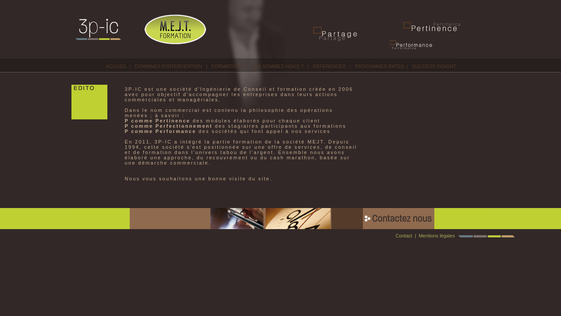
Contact (403, 235)
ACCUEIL (116, 66)
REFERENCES (329, 66)
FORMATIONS (227, 66)
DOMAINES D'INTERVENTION (168, 66)
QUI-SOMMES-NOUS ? (278, 66)
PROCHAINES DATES (379, 66)
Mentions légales (437, 235)
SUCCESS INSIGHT (434, 66)
